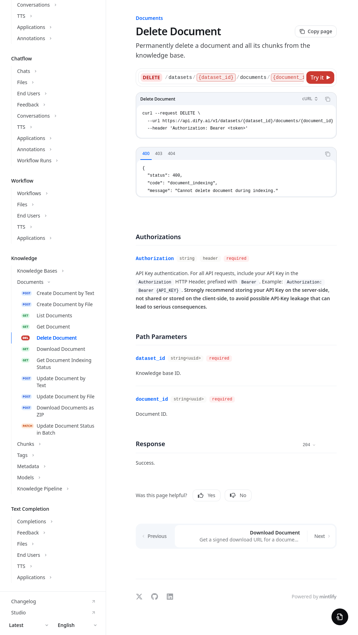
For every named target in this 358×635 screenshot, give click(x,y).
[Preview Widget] (339, 616)
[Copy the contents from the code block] (327, 99)
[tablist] (228, 154)
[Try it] (320, 77)
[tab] (146, 153)
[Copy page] (316, 31)
